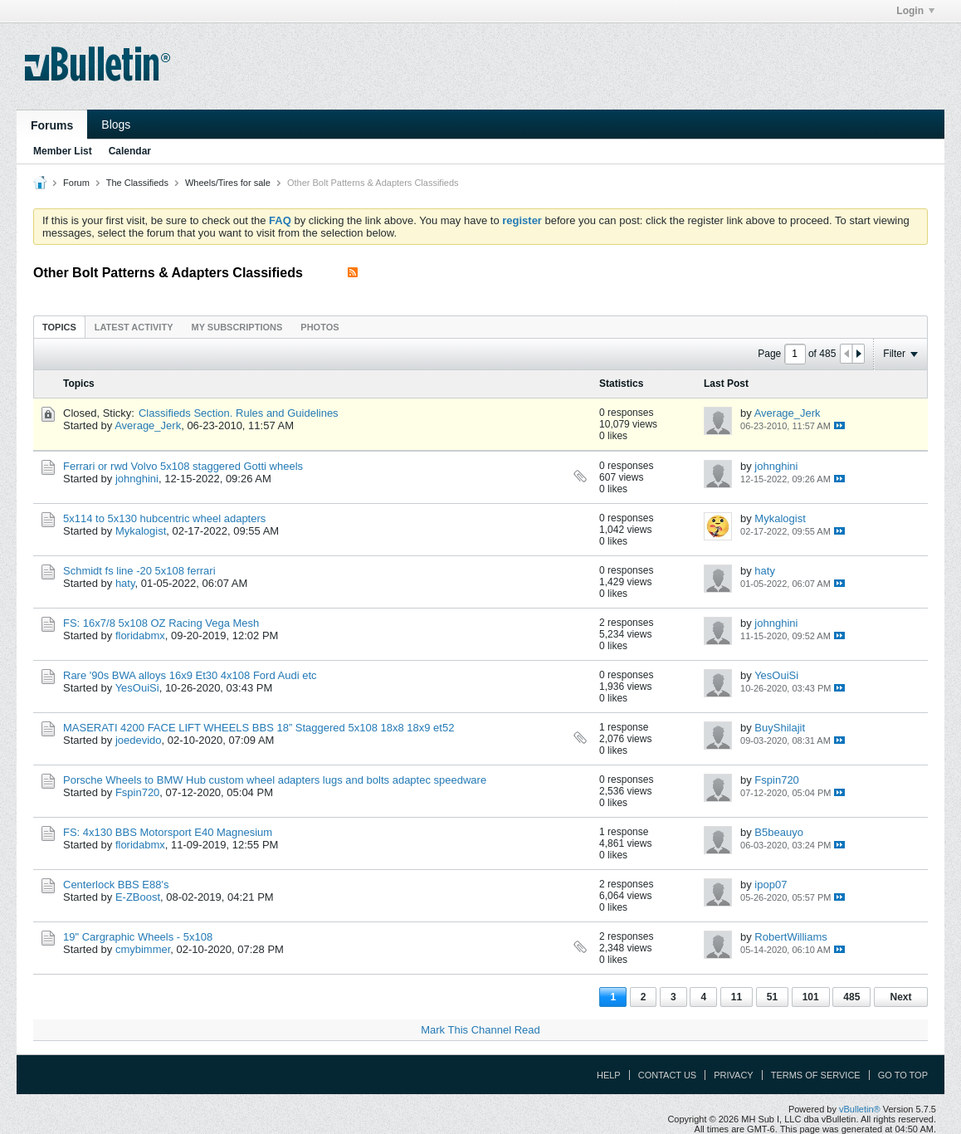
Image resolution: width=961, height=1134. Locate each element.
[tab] (59, 326)
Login (915, 11)
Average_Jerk (148, 425)
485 (851, 997)
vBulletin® (860, 1109)
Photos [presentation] (319, 327)
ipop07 (770, 884)
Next (900, 997)
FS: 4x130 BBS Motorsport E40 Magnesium (167, 832)
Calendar (130, 151)
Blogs (115, 124)
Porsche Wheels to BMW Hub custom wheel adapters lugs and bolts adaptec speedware (274, 780)
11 (736, 997)
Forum (76, 183)
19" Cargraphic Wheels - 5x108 (137, 937)
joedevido (138, 740)
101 (810, 997)
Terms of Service (816, 1075)
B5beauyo (778, 832)
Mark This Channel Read (480, 1030)
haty (125, 583)
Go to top (903, 1075)
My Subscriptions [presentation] (237, 327)
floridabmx (140, 635)
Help (609, 1075)
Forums (52, 125)
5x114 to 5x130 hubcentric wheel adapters (164, 518)
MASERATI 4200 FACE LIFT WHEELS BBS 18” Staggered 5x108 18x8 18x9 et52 (258, 727)
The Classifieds (137, 183)
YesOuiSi (137, 688)
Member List (62, 151)
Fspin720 (137, 792)
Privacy (733, 1075)
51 (772, 997)
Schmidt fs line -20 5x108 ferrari (139, 571)
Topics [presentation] (59, 327)
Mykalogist (140, 531)
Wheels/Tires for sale (228, 183)
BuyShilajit (779, 727)
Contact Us (667, 1075)
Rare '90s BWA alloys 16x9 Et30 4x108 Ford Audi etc (190, 675)
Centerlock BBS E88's (116, 884)
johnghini (137, 478)
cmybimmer (142, 949)
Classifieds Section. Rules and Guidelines (239, 413)
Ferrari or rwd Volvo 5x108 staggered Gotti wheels (183, 466)
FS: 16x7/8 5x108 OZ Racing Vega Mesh (161, 623)
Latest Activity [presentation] (134, 327)
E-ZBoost (137, 897)
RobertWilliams (790, 937)
